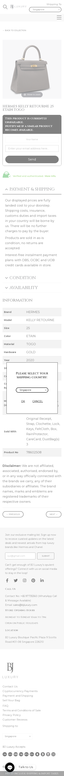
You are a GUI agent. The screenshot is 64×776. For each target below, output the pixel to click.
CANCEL (37, 401)
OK (23, 401)
